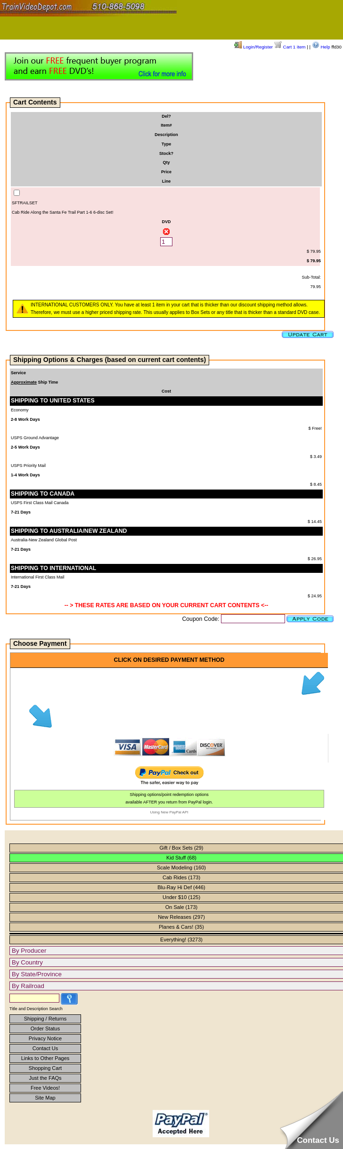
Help (321, 46)
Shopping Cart (45, 1068)
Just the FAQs (45, 1078)
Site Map (45, 1098)
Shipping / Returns (45, 1018)
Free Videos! (45, 1088)
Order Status (45, 1028)
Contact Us (45, 1048)
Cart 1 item (290, 46)
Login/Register (253, 46)
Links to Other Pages (45, 1058)
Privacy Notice (45, 1038)
